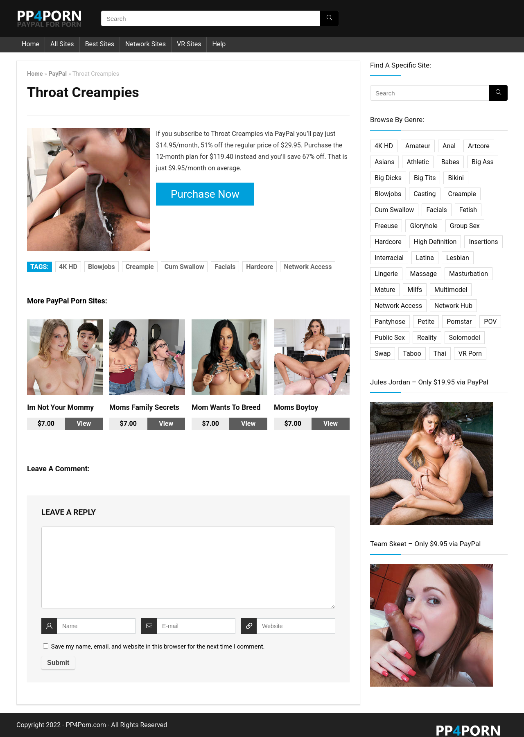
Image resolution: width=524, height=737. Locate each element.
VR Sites (189, 44)
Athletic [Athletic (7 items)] (418, 162)
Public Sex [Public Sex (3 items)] (390, 337)
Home (30, 44)
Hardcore (259, 267)
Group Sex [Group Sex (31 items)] (465, 226)
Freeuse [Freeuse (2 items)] (386, 226)
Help (219, 44)
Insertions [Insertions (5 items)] (483, 242)
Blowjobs (101, 267)
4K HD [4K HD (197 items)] (384, 146)
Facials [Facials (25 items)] (436, 210)
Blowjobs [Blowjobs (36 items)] (388, 194)
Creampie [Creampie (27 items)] (462, 194)
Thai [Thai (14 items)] (440, 353)
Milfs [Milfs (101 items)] (414, 290)
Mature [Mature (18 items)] (385, 290)
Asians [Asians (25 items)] (384, 162)
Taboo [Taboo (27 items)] (412, 353)
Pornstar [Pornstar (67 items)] (459, 322)
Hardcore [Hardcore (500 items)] (388, 242)
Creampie (140, 267)
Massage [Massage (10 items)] (423, 274)
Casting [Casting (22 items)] (424, 194)
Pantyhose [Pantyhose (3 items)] (390, 322)
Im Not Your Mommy (60, 407)
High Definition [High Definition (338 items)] (435, 242)
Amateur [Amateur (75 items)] (417, 146)
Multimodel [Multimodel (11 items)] (450, 290)
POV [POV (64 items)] (490, 322)
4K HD (68, 267)
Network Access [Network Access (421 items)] (398, 306)
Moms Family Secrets (144, 407)
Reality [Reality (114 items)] (427, 337)
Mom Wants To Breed (226, 407)
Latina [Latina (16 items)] (425, 258)
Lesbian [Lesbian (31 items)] (457, 258)
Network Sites (145, 44)
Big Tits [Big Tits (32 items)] (425, 178)
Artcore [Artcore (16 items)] (479, 146)
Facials (225, 267)
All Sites (62, 44)
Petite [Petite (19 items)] (426, 322)
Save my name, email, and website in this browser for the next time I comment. (158, 646)
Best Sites (99, 44)
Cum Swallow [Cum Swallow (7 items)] (394, 210)
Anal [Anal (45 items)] (449, 146)
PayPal (57, 73)
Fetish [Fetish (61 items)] (468, 210)
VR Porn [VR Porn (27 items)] (470, 353)
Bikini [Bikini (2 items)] (456, 178)
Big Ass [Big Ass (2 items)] (483, 162)
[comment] (188, 567)
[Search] (329, 18)
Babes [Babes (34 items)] (450, 162)
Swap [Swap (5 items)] (383, 353)
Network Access (308, 267)
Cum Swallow (184, 267)
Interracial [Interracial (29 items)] (389, 258)
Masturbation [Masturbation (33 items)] (468, 274)
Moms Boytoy (296, 407)
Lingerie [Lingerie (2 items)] (386, 274)
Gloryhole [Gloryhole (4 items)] (423, 226)
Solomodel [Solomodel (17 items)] (464, 337)
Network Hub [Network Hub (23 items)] (453, 306)
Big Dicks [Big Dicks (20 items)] (388, 178)
